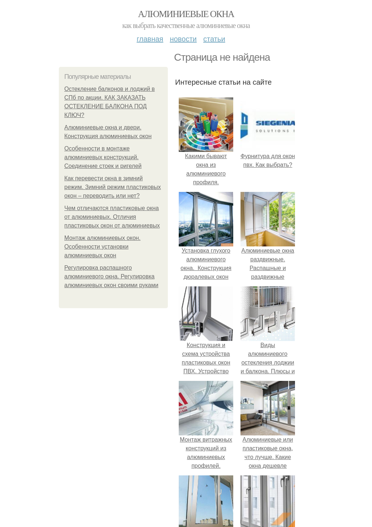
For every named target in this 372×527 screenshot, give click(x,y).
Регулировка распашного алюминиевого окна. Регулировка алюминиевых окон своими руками (111, 276)
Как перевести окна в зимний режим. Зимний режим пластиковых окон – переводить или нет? (112, 187)
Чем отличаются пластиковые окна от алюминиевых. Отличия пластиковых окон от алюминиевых (112, 217)
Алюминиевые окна (186, 14)
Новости (183, 39)
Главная (150, 39)
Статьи (214, 39)
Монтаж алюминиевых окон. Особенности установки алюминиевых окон (102, 246)
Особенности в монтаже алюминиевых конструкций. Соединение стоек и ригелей (103, 157)
